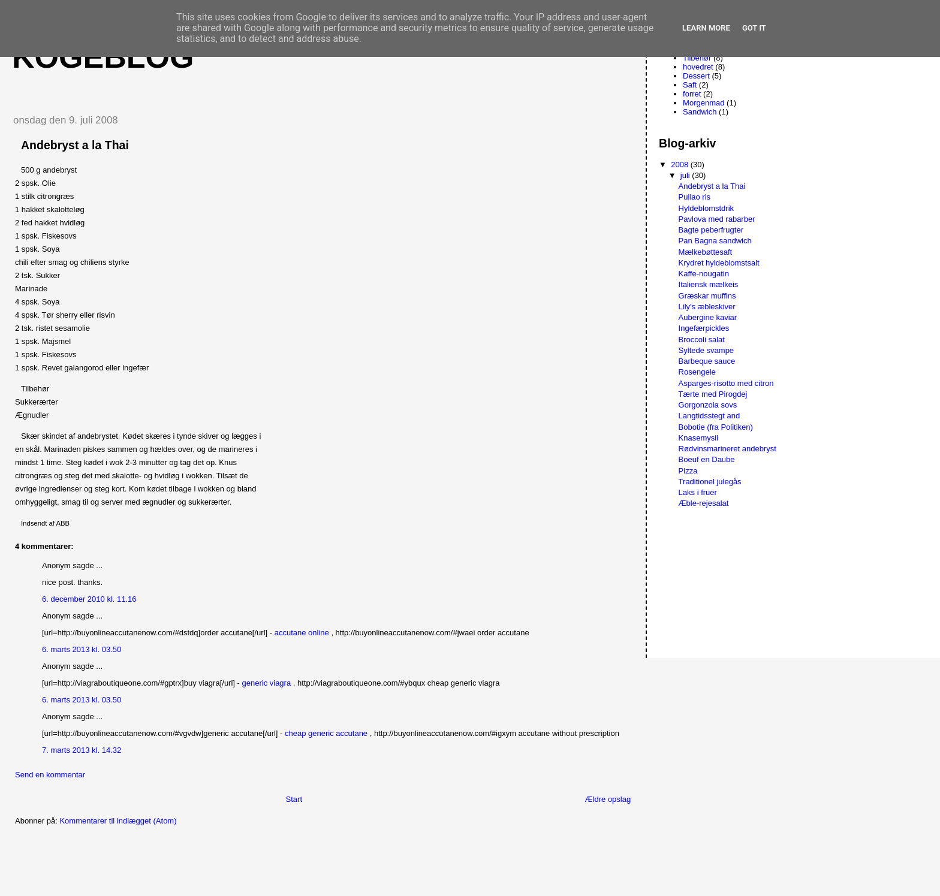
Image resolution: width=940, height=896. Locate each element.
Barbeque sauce (707, 361)
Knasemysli (698, 437)
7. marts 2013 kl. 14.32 (81, 750)
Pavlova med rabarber (717, 219)
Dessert (696, 75)
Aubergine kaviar (708, 317)
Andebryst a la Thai (712, 186)
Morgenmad (703, 102)
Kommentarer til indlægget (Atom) (117, 820)
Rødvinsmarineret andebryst (727, 448)
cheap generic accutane (326, 733)
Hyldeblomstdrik (706, 208)
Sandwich (699, 111)
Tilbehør (697, 57)
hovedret (698, 66)
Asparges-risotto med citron (726, 383)
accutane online (302, 632)
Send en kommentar (50, 774)
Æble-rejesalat (704, 503)
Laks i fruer (698, 492)
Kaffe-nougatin (704, 273)
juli (686, 175)
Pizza (688, 470)
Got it (754, 27)
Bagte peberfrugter (711, 229)
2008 (681, 164)
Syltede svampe (706, 350)
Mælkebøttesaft (706, 252)
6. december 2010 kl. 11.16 (89, 599)
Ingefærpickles (704, 328)
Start (294, 799)
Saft (690, 84)
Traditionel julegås (710, 481)
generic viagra (266, 682)
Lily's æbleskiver (707, 306)
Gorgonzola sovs (708, 404)
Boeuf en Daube (707, 459)
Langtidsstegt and (709, 415)
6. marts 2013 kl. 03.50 (81, 649)
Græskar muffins (707, 295)
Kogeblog (103, 57)
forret (692, 93)
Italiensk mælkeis (709, 284)
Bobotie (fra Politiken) (716, 427)
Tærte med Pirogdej (713, 394)
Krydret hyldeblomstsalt (719, 262)
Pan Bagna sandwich (715, 240)
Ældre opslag (608, 799)
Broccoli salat (702, 339)
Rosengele (697, 371)
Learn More (706, 27)
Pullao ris (694, 196)
